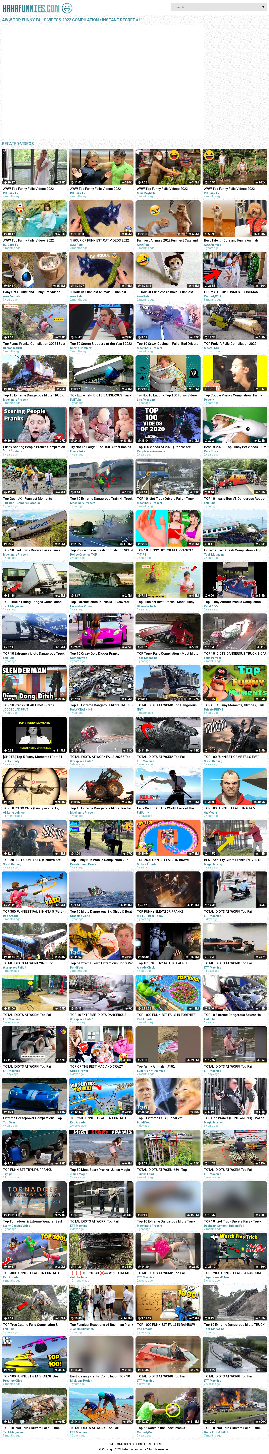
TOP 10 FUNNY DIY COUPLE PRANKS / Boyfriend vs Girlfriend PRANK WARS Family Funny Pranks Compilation (165, 550)
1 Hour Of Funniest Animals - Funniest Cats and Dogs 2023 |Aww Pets (165, 292)
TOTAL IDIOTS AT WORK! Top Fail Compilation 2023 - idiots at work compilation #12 (228, 963)
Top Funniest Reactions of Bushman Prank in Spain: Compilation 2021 (101, 1325)
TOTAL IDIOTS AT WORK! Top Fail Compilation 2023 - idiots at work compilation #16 (161, 1376)
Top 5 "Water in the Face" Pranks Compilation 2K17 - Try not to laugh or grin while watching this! (168, 1428)
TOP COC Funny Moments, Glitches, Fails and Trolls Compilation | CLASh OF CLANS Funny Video (235, 705)
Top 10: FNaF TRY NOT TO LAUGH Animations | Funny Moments (162, 963)
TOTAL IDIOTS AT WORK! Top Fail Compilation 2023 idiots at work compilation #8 (228, 1376)
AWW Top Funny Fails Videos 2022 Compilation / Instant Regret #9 (229, 189)
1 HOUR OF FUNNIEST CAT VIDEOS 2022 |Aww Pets (99, 241)
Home (110, 1444)
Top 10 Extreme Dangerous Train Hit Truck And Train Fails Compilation (101, 499)
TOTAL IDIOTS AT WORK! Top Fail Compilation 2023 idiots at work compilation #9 (228, 1170)
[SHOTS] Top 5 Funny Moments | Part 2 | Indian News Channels (32, 757)
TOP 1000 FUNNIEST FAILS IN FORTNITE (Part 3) (166, 1015)
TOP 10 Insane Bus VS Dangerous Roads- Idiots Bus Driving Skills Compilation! (234, 499)
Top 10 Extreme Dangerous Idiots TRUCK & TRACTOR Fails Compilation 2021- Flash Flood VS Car (235, 1325)
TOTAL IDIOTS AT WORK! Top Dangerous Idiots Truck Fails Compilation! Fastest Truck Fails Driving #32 (167, 705)
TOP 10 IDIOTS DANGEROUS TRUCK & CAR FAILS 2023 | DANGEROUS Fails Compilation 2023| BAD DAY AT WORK (235, 654)
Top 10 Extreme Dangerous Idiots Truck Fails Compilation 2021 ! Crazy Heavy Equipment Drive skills (166, 1222)
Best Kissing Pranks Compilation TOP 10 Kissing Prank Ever (100, 1376)
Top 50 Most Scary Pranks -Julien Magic (100, 1170)
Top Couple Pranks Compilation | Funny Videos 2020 (233, 395)
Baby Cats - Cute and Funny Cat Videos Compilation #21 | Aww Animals (31, 292)
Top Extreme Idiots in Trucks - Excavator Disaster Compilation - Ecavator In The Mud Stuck (99, 602)
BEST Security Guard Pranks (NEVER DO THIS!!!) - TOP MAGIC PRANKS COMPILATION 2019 (233, 860)
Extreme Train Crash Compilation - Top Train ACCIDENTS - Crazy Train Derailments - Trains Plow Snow (232, 550)
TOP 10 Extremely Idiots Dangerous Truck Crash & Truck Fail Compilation (33, 654)
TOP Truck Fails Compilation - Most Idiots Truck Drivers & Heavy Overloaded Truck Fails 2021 (167, 654)
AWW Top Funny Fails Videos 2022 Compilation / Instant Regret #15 (95, 189)
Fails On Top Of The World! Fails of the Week (165, 808)
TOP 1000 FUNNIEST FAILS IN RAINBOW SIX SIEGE (166, 1325)
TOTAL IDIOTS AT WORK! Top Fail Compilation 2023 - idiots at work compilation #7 (161, 1273)
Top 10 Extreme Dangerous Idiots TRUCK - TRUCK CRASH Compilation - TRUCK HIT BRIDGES (101, 705)
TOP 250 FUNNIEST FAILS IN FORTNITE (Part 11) (98, 1118)
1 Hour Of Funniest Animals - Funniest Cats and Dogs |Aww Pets (98, 292)
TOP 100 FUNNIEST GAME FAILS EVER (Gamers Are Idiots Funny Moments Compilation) (232, 757)
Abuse (158, 1444)
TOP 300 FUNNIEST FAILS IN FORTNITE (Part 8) (31, 1273)
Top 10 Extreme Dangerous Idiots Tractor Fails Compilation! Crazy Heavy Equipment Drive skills (101, 808)
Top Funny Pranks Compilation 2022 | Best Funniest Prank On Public (34, 344)
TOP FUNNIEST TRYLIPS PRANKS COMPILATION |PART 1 (27, 1170)
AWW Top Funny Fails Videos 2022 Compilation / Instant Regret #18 (28, 189)
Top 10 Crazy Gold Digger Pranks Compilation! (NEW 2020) (94, 654)
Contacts (143, 1444)
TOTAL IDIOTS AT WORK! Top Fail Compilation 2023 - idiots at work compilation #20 (94, 1222)
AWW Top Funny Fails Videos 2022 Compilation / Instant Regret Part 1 (162, 189)
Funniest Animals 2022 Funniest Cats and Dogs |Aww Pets (167, 241)
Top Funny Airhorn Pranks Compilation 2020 (232, 602)
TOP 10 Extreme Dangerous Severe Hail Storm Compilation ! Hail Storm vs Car (233, 1015)
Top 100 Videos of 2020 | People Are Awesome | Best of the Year (164, 447)
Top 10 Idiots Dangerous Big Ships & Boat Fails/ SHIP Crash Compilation (101, 912)
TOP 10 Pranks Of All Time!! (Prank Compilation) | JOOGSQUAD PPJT (28, 705)
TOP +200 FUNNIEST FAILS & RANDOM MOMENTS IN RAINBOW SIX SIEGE (232, 1273)
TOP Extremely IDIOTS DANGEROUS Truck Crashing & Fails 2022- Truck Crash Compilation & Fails (100, 395)
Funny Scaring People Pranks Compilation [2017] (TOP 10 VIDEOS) (34, 447)
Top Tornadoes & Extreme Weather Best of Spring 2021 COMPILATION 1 (32, 1222)
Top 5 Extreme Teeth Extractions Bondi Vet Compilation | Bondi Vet (101, 963)
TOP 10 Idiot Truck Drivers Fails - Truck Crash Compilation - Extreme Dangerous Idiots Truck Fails (167, 499)
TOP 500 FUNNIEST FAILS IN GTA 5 (229, 808)
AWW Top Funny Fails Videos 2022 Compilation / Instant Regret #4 (28, 241)
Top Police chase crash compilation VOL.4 (101, 550)
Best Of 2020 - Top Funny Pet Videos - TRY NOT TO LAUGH (235, 447)
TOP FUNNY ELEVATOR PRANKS (160, 911)
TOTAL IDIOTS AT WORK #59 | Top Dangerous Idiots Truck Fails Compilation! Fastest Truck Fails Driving (168, 1170)
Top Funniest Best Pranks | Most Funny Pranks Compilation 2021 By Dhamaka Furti (165, 602)
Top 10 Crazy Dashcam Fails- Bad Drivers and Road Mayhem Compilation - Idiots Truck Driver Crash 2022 (167, 344)
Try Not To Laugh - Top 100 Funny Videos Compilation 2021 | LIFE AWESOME (167, 395)
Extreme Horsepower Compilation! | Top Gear (32, 1118)
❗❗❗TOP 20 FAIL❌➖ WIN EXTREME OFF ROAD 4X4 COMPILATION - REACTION (100, 1273)
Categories (125, 1444)
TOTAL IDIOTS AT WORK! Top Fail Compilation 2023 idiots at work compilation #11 (27, 1067)
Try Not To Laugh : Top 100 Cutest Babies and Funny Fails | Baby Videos (100, 447)
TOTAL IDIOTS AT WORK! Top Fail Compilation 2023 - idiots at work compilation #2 (161, 757)
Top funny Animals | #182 (156, 1066)
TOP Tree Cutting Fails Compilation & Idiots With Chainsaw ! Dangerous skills (32, 1325)
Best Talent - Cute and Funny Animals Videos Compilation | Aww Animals (231, 241)
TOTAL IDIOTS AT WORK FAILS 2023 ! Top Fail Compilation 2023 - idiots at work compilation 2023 (100, 757)
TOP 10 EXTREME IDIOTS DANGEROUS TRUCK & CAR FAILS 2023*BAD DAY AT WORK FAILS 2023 (98, 1015)
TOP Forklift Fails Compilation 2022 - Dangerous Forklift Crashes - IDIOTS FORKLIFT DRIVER (231, 344)
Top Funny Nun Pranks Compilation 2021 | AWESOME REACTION (100, 860)
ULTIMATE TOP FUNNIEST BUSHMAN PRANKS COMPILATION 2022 (231, 292)
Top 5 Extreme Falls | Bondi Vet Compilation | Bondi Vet (159, 1118)
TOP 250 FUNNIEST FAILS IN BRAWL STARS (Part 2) (163, 860)
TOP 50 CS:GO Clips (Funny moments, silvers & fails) (31, 808)
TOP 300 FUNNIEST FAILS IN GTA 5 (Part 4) (34, 911)
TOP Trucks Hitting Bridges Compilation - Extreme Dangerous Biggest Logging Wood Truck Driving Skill (33, 602)
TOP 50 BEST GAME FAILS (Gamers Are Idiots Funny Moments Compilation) (32, 860)
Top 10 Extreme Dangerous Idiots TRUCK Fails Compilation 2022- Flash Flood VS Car (33, 395)
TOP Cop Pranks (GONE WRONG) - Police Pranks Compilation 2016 (234, 1118)
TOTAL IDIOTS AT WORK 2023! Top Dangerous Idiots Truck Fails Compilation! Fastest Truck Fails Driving (34, 963)
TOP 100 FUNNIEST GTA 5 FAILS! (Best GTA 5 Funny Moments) (31, 1376)
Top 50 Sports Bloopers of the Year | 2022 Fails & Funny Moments (101, 344)
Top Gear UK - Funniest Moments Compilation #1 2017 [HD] (27, 499)
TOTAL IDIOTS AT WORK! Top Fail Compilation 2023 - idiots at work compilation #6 (27, 1015)
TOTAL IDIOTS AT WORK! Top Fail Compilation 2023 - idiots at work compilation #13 (94, 1428)
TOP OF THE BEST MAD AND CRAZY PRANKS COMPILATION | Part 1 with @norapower (96, 1067)
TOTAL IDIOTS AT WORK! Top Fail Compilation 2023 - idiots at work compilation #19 (228, 912)
